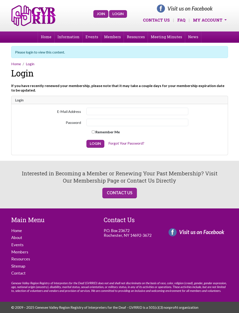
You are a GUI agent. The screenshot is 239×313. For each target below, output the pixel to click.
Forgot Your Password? (126, 143)
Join (101, 13)
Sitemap (18, 266)
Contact (18, 273)
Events (92, 36)
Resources (136, 36)
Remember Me (106, 132)
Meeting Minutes (166, 36)
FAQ (181, 20)
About (16, 237)
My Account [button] (208, 20)
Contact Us (156, 20)
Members (112, 36)
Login (118, 13)
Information (68, 36)
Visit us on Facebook (190, 8)
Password (73, 122)
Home (46, 36)
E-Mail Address (69, 111)
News (193, 36)
